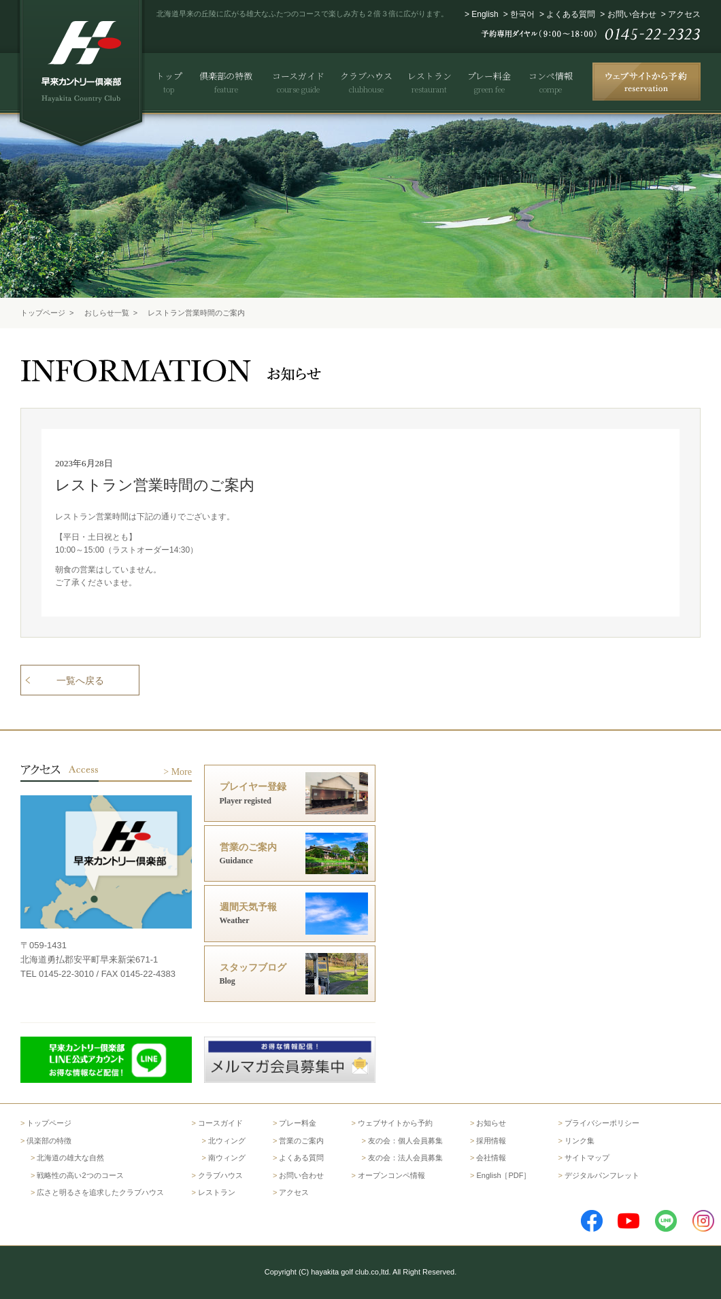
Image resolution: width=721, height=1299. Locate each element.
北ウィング (227, 1141)
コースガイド (220, 1123)
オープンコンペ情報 (391, 1175)
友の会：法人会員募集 (405, 1158)
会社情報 (491, 1158)
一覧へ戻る (80, 680)
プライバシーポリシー (602, 1123)
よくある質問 (570, 14)
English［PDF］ (503, 1175)
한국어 (522, 14)
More (181, 772)
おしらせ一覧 (106, 313)
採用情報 (491, 1141)
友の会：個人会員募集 (405, 1141)
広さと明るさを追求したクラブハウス (100, 1192)
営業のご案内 (301, 1141)
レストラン (216, 1192)
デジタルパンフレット (602, 1175)
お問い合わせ (631, 14)
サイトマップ (587, 1158)
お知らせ (491, 1123)
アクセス (684, 14)
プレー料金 (297, 1123)
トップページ (42, 313)
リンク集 (579, 1141)
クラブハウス (220, 1175)
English (484, 14)
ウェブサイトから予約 (395, 1123)
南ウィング (227, 1158)
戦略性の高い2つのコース (80, 1175)
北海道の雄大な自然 (70, 1158)
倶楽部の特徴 (49, 1141)
